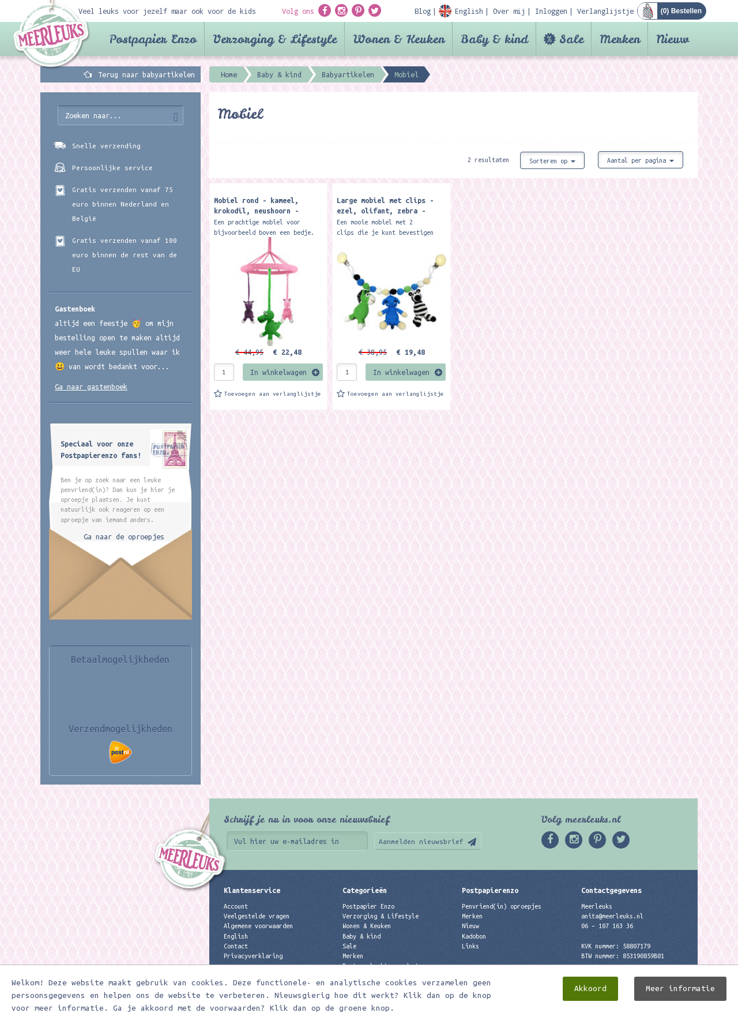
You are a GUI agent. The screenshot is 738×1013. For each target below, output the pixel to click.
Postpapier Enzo (153, 39)
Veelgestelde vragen (256, 916)
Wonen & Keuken (399, 39)
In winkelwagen (278, 372)
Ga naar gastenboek (91, 386)
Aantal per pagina (640, 160)
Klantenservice (252, 890)
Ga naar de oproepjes (124, 536)
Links (470, 946)
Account (236, 906)
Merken (620, 39)
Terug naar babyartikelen (146, 74)
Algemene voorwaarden (258, 925)
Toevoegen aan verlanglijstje (272, 394)
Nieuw (672, 39)
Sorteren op (552, 160)
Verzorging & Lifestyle (275, 39)
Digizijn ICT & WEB (657, 1002)
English (236, 936)
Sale (571, 39)
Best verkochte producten (384, 965)
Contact (236, 946)
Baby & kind (494, 39)
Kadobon (474, 936)
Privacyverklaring (253, 955)
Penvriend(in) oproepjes (501, 906)
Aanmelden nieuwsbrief (421, 841)
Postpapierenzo (490, 890)
